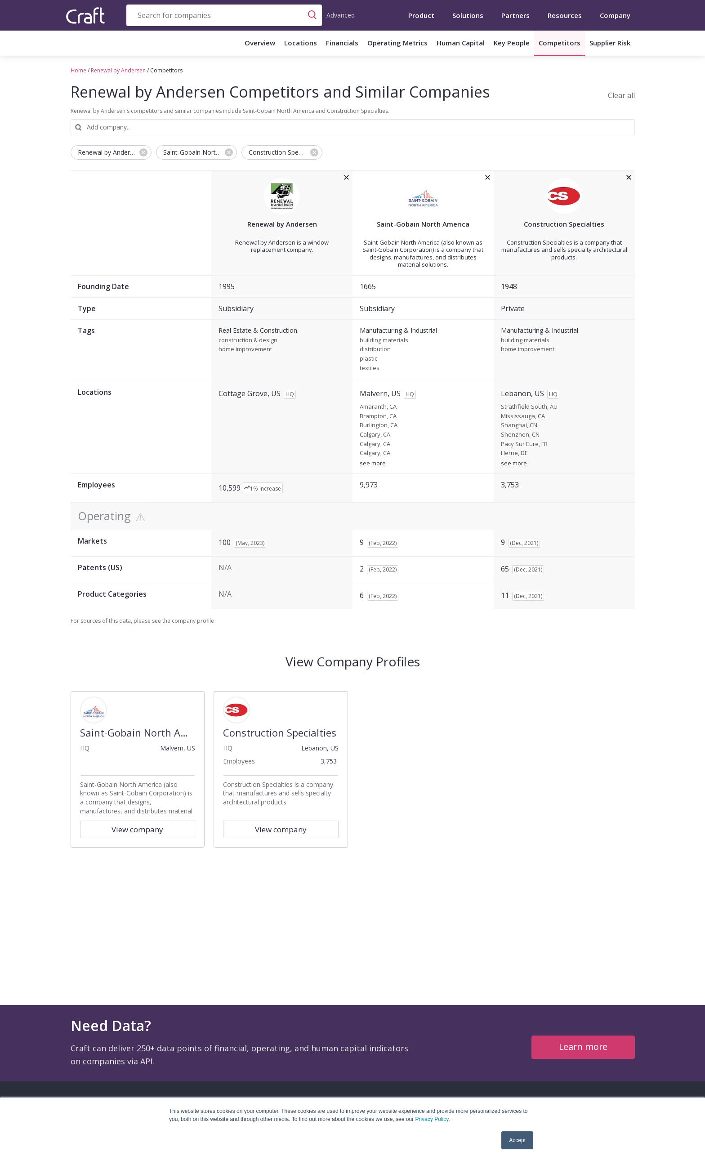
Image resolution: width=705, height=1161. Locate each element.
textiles (369, 368)
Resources (565, 15)
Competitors (559, 42)
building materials (384, 340)
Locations (300, 42)
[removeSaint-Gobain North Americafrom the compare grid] (488, 177)
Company (615, 15)
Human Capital (461, 42)
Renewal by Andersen (118, 70)
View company (137, 829)
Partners (515, 15)
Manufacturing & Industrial (398, 331)
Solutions (467, 15)
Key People (512, 42)
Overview (260, 42)
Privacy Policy (431, 1119)
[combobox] (224, 15)
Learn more (583, 1046)
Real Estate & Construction (258, 331)
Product (421, 15)
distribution (375, 349)
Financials (342, 42)
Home (78, 70)
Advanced (340, 15)
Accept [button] (517, 1140)
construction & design (248, 340)
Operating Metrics (397, 42)
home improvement (245, 349)
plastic (368, 358)
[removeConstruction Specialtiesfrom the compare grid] (629, 177)
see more (373, 463)
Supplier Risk (609, 42)
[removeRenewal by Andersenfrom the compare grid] (346, 177)
